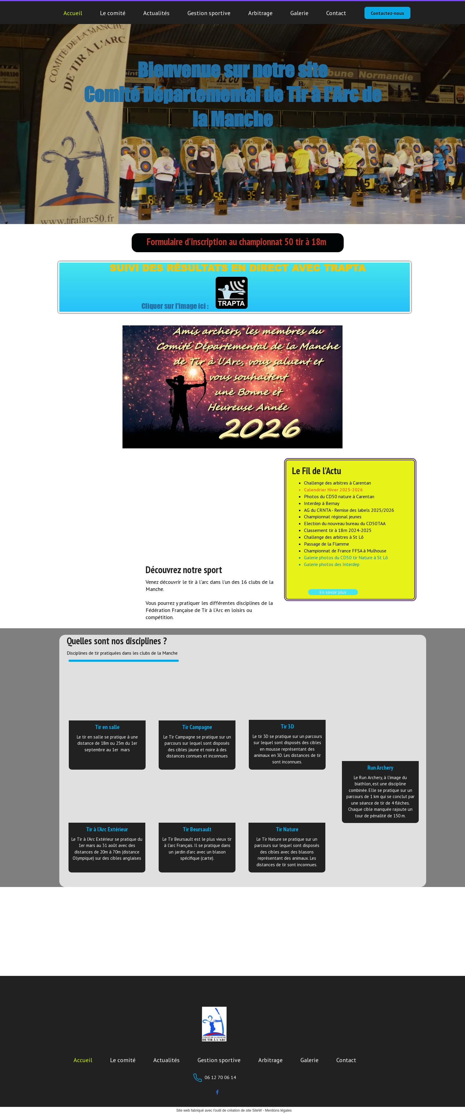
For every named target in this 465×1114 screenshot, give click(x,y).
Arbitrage (260, 13)
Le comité (112, 13)
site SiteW (254, 1110)
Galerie (299, 13)
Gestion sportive (208, 13)
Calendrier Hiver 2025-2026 (333, 490)
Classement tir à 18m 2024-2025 (338, 530)
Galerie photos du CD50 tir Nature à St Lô (346, 557)
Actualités (156, 13)
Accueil (72, 13)
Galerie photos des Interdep (331, 564)
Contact (336, 13)
